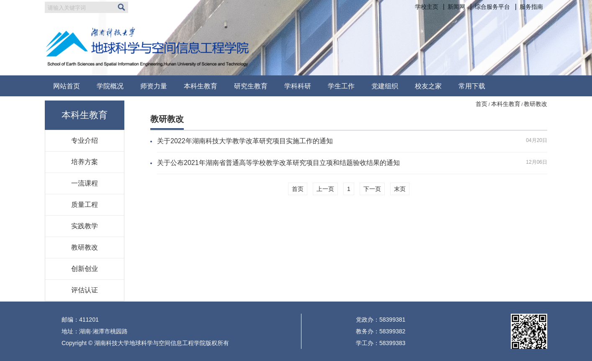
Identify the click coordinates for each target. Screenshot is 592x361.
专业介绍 (84, 140)
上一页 (325, 189)
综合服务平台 (492, 6)
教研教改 (84, 247)
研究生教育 (251, 86)
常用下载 (471, 86)
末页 (400, 189)
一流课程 (84, 183)
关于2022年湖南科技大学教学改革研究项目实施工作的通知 (245, 140)
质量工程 (84, 204)
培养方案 (84, 161)
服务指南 (531, 6)
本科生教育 (200, 86)
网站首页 (66, 86)
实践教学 (84, 225)
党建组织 (384, 86)
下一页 (372, 189)
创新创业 (84, 268)
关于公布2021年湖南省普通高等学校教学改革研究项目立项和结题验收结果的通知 (278, 162)
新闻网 (456, 6)
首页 (481, 104)
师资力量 (153, 86)
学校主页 (426, 6)
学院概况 (110, 86)
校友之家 (428, 86)
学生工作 (341, 86)
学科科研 (297, 86)
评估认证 (84, 290)
